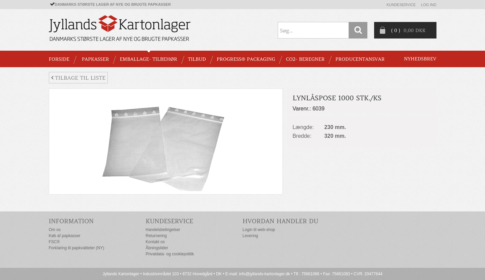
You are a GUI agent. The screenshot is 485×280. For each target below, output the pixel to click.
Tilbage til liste (78, 77)
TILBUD (197, 59)
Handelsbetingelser (163, 229)
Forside (59, 59)
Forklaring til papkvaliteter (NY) (76, 248)
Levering (250, 235)
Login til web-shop (259, 229)
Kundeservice (401, 5)
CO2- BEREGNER (305, 59)
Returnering (156, 235)
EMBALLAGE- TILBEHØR (148, 59)
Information (71, 221)
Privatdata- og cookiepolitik (170, 254)
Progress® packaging (246, 59)
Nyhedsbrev (420, 59)
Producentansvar (360, 59)
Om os (55, 229)
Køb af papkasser (65, 235)
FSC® (54, 241)
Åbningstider (157, 248)
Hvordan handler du (281, 221)
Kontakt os (155, 241)
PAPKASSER (95, 59)
